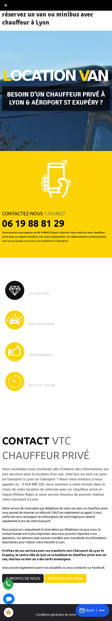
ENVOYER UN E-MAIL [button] (65, 578)
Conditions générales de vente (56, 614)
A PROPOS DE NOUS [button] (23, 578)
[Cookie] (8, 612)
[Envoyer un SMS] (8, 598)
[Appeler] (8, 584)
